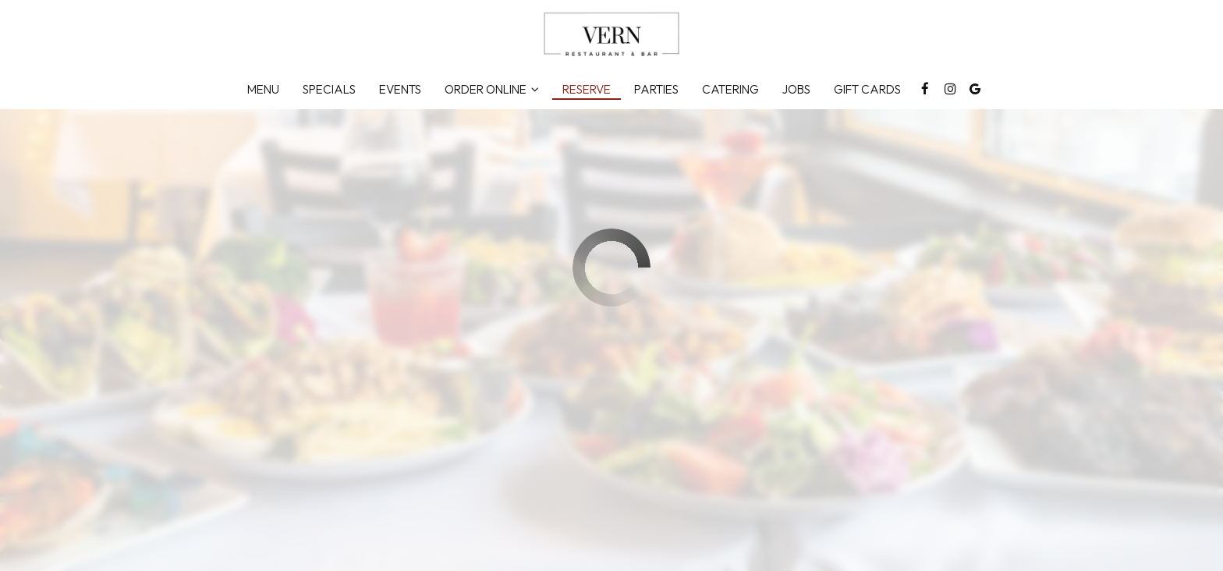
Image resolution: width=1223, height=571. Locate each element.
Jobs (796, 89)
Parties (656, 89)
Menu (263, 89)
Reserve (586, 89)
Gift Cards (867, 89)
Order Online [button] (492, 89)
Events (400, 89)
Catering (730, 89)
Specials (329, 89)
